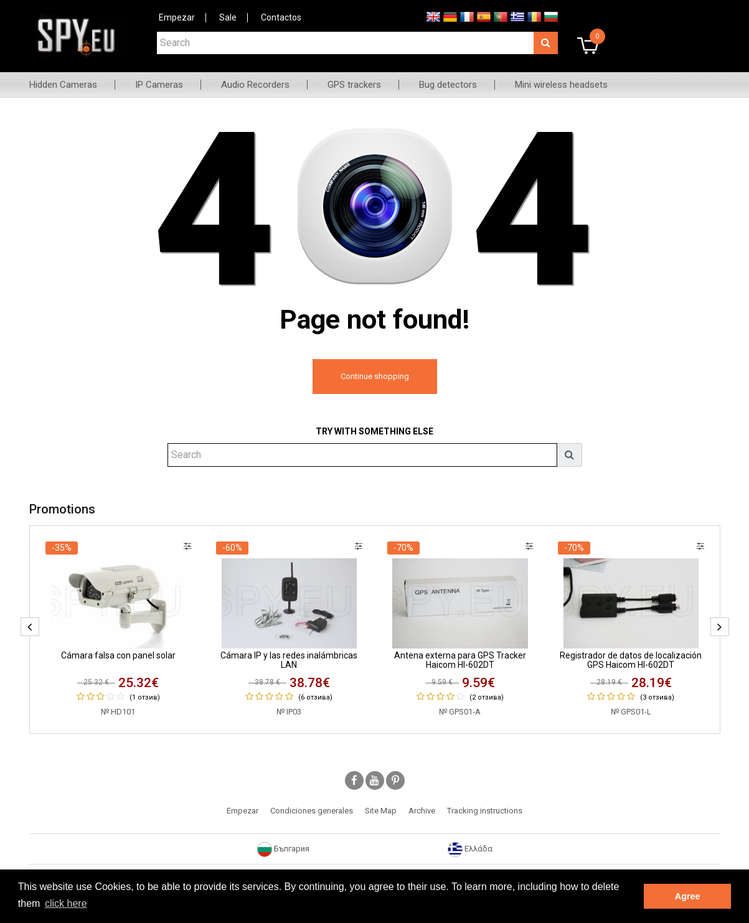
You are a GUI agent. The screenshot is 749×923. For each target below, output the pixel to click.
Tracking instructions (484, 810)
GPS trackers (354, 84)
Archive (421, 810)
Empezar (177, 17)
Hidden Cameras (63, 84)
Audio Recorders (255, 84)
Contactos (281, 17)
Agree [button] (687, 896)
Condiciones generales (311, 810)
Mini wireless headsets (561, 84)
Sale (228, 17)
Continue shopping (375, 376)
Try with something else (374, 431)
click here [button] (66, 903)
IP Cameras (159, 84)
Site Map (381, 810)
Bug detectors (448, 84)
